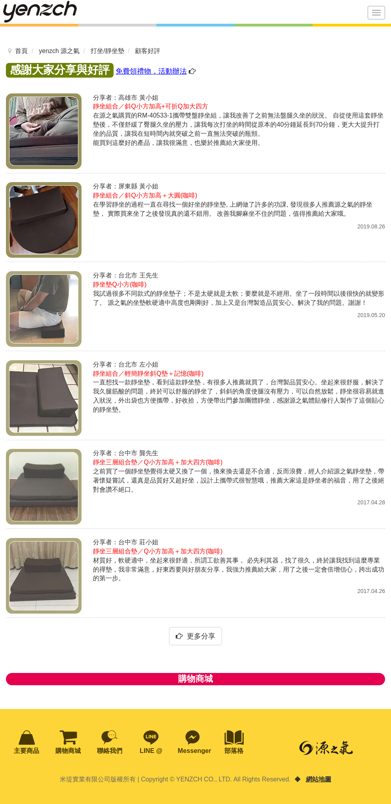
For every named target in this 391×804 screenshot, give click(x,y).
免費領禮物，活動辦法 (151, 71)
